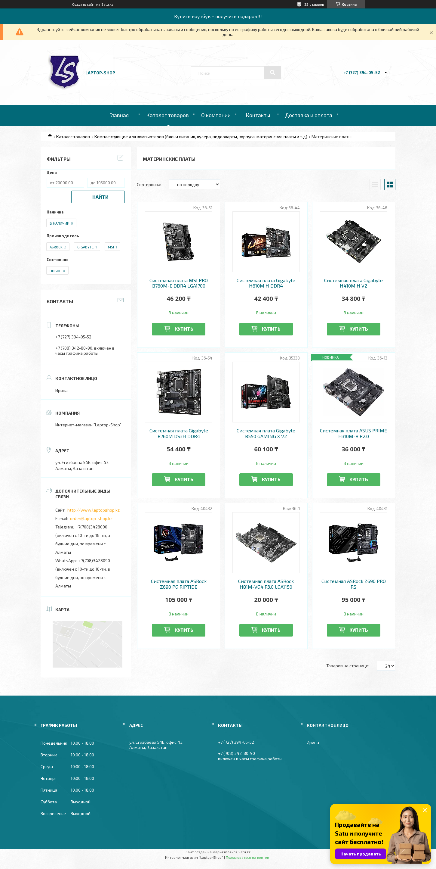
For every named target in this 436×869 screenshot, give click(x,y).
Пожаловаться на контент (248, 857)
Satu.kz (244, 852)
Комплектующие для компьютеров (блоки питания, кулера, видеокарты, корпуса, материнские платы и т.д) (200, 136)
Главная (119, 115)
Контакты (258, 115)
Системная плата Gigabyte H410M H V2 (353, 283)
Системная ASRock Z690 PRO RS (353, 583)
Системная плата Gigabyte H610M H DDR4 (266, 283)
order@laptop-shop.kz (91, 518)
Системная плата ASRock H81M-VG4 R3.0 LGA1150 (266, 583)
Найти (100, 197)
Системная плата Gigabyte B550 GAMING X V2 (266, 433)
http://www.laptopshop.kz (93, 509)
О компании (216, 115)
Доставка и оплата (308, 115)
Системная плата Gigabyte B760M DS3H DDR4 (178, 433)
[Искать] (272, 72)
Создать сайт (83, 4)
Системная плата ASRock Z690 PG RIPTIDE (179, 583)
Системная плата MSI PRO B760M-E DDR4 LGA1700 (178, 283)
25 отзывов (314, 4)
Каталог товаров (167, 115)
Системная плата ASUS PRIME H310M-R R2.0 (353, 433)
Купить (184, 329)
